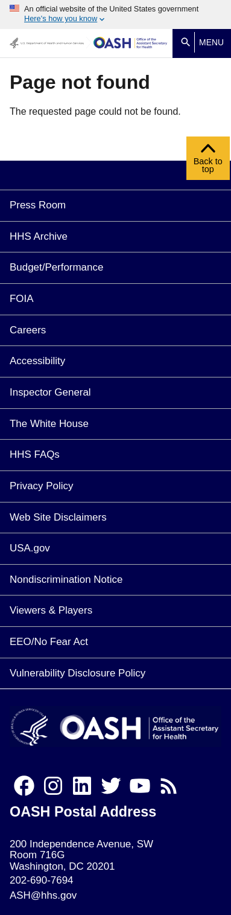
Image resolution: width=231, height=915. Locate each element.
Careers (28, 330)
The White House (49, 423)
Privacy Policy (41, 486)
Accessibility (37, 361)
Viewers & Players (51, 610)
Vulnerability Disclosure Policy (77, 673)
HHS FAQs (35, 454)
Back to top (208, 161)
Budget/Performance (56, 267)
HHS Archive (39, 236)
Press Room (38, 205)
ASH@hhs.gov (43, 895)
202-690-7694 (41, 880)
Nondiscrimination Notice (66, 579)
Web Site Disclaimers (58, 517)
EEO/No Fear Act (49, 641)
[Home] (130, 43)
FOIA (22, 298)
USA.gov (30, 548)
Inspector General (50, 392)
